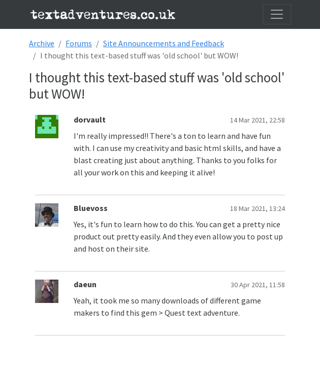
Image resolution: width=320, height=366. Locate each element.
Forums (79, 43)
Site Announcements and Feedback (163, 43)
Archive (41, 43)
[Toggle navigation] (277, 14)
